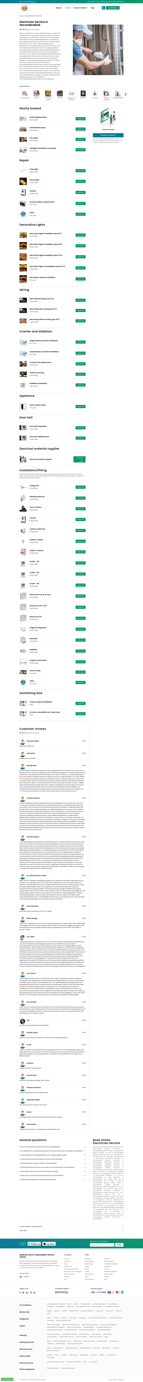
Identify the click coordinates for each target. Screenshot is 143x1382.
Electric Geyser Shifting (74, 1327)
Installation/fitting (118, 95)
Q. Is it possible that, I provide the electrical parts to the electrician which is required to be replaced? (51, 1151)
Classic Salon (99, 1311)
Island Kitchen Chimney (74, 1362)
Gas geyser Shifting (71, 1330)
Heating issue (106, 1348)
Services (68, 8)
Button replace (60, 1344)
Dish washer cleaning (68, 1368)
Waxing (49, 1311)
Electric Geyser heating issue (71, 1325)
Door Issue (73, 1318)
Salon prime (109, 1311)
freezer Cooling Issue (115, 1318)
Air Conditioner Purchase (112, 1306)
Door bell (95, 95)
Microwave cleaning (53, 1350)
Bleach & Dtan (74, 1311)
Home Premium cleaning (69, 1334)
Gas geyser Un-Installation (87, 1330)
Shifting (102, 1355)
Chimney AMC (93, 1362)
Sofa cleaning (107, 1334)
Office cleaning (96, 1334)
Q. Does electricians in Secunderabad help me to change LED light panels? (43, 1155)
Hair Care (118, 1311)
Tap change (50, 1357)
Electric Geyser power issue (90, 1325)
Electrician (38, 16)
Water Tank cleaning (96, 1337)
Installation (50, 1306)
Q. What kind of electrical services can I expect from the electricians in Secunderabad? (47, 1167)
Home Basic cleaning (53, 1334)
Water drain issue (89, 1341)
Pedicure (64, 1311)
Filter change (73, 1355)
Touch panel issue (85, 1348)
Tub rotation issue (102, 1341)
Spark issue (96, 1348)
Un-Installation (60, 1306)
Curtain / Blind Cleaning (66, 1337)
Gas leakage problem (99, 1304)
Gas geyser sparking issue (55, 1330)
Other (48, 1313)
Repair (36, 95)
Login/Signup (113, 8)
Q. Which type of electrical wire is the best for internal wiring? (39, 1171)
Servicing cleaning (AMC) (63, 1320)
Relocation (70, 1306)
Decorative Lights (48, 96)
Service (76, 1304)
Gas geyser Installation (104, 1330)
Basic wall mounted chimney (56, 1362)
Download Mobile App (27, 2)
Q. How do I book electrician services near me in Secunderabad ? (40, 1147)
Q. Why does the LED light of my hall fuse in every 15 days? (38, 1179)
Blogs (93, 8)
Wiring (60, 95)
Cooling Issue (83, 1318)
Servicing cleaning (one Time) (98, 1318)
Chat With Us (7, 1379)
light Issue (64, 1318)
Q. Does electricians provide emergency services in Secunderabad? (41, 1159)
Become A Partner (81, 8)
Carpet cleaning (52, 1337)
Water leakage (112, 1304)
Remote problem (97, 1306)
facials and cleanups (87, 1311)
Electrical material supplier (106, 96)
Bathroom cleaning (82, 1337)
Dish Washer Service (53, 1368)
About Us (59, 8)
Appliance (83, 95)
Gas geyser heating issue (104, 1327)
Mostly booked (24, 95)
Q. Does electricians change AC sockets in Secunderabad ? (38, 1163)
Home (21, 16)
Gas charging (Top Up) (83, 1306)
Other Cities (23, 1231)
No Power (56, 1318)
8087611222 (61, 1292)
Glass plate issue (58, 1348)
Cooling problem (86, 1304)
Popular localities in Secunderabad (31, 1226)
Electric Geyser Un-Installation (56, 1327)
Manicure (57, 1311)
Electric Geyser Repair (53, 1325)
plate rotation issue (72, 1348)
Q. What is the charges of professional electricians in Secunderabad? (41, 1175)
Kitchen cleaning (84, 1334)
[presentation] (126, 94)
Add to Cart (80, 119)
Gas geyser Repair (88, 1327)
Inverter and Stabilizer (71, 96)
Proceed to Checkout (108, 135)
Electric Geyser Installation (108, 1325)
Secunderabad (29, 16)
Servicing (50, 1355)
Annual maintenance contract (56, 1304)
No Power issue (114, 1341)
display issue (78, 1341)
